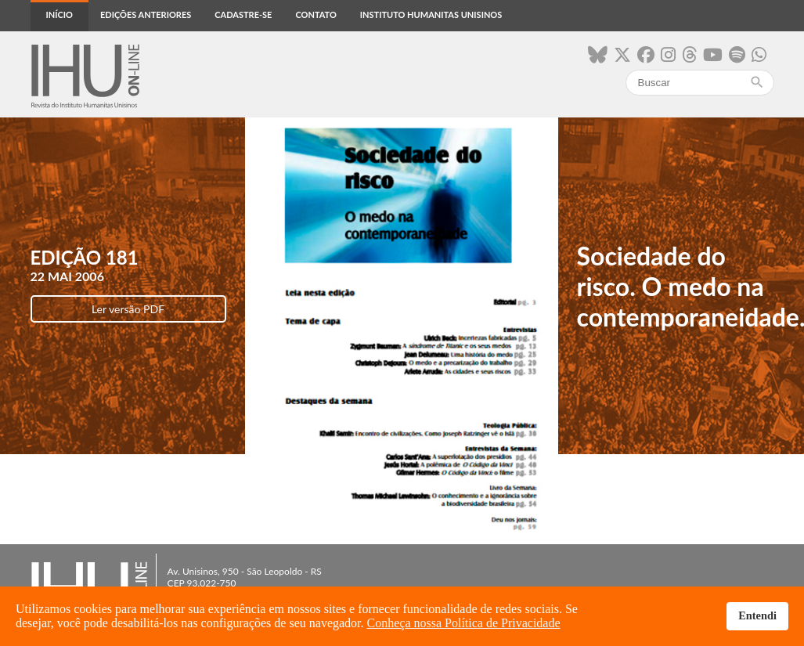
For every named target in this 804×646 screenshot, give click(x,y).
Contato (315, 14)
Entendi (757, 615)
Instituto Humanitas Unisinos (431, 14)
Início (59, 14)
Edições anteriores (145, 14)
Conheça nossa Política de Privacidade (464, 623)
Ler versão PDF (128, 309)
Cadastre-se (243, 14)
